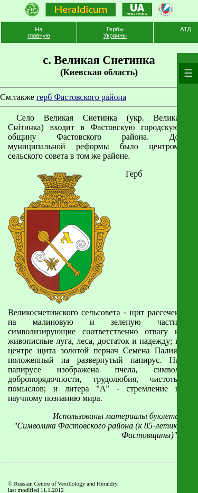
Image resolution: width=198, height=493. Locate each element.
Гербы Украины (115, 32)
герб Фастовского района (81, 97)
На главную (38, 32)
